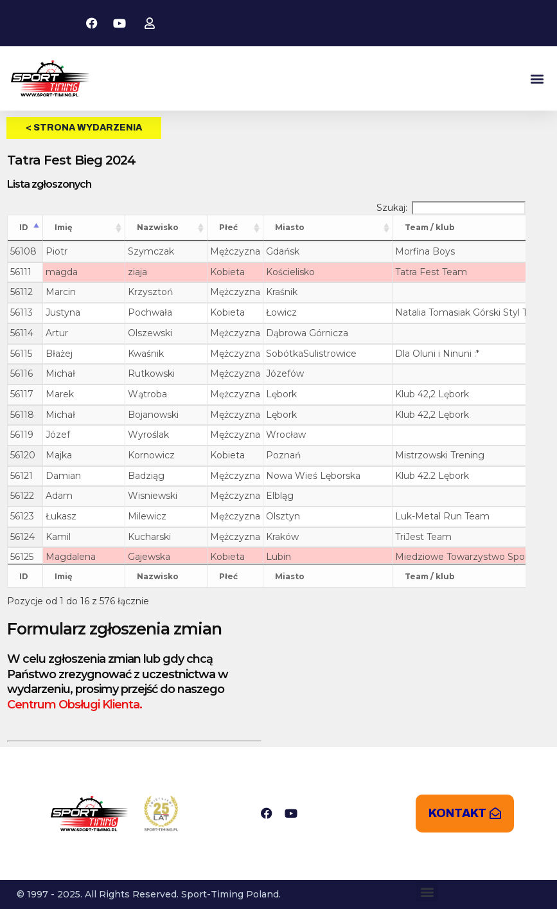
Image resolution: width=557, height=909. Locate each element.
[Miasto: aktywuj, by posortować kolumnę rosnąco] (328, 228)
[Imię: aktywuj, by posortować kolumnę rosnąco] (84, 228)
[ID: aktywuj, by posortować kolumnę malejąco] (25, 228)
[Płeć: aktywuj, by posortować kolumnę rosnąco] (235, 228)
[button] (536, 78)
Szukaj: (451, 207)
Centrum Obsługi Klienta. (74, 705)
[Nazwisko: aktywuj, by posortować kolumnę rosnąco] (166, 228)
